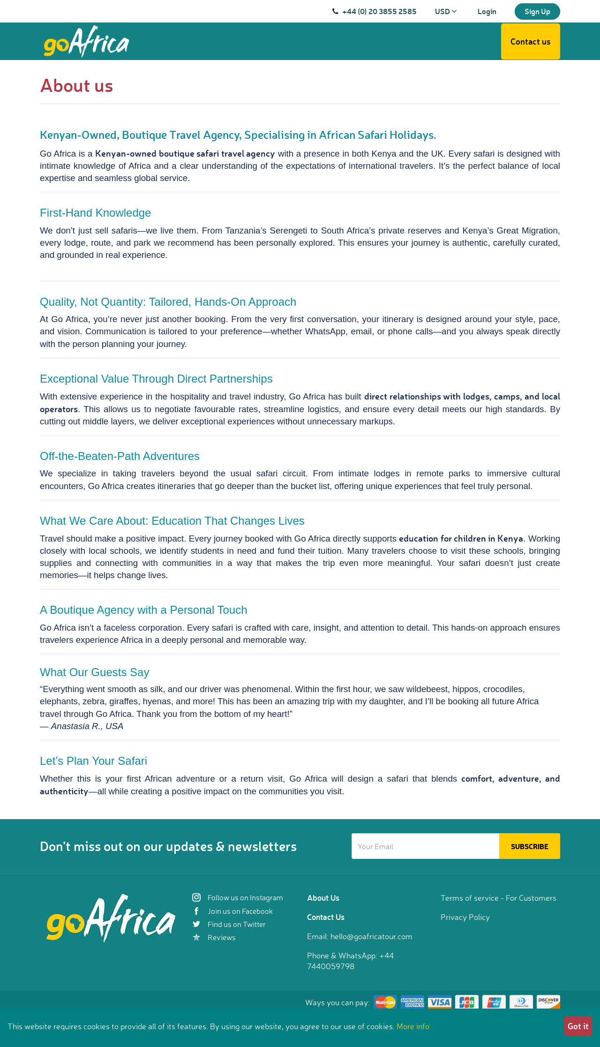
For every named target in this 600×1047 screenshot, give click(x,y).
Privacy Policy (465, 917)
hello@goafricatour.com (371, 936)
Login (487, 11)
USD (446, 11)
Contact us (530, 41)
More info (413, 1026)
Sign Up (537, 11)
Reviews (214, 937)
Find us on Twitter (229, 924)
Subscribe (529, 846)
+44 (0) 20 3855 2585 (379, 11)
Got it (578, 1026)
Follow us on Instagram (237, 897)
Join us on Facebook (232, 911)
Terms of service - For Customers (498, 898)
